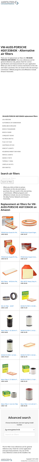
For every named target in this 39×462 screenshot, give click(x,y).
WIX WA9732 (6, 167)
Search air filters (7, 182)
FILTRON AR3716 (7, 139)
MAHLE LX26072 (7, 155)
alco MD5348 (6, 119)
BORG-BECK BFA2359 (9, 126)
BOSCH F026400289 (8, 129)
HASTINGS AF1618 (8, 145)
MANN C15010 (7, 158)
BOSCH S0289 (6, 132)
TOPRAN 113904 (7, 161)
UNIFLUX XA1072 (7, 164)
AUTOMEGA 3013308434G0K (11, 123)
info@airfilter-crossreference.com (29, 461)
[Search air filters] (19, 178)
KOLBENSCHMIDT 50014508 (11, 151)
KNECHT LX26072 (8, 148)
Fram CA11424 (7, 142)
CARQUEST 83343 (8, 135)
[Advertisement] (19, 25)
